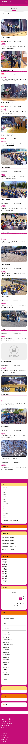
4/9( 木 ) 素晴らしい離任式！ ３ (8, 540)
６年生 (5, 501)
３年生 (5, 494)
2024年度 (5, 563)
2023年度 (5, 564)
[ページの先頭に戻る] (26, 742)
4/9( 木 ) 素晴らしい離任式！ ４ (8, 537)
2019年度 (5, 571)
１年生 (5, 490)
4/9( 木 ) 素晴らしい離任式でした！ (9, 546)
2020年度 (5, 570)
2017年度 (5, 575)
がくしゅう (6, 518)
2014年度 (5, 580)
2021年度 (5, 568)
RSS (6, 704)
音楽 (5, 511)
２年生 (5, 492)
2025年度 (5, 561)
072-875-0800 (8, 723)
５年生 (5, 499)
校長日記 (5, 487)
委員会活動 (6, 506)
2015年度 (5, 578)
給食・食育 (6, 513)
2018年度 (5, 573)
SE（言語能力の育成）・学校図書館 (11, 520)
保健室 (5, 508)
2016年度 (5, 576)
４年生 (5, 497)
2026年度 (5, 559)
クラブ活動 (6, 504)
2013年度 (5, 582)
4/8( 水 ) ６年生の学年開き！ (8, 549)
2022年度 (5, 566)
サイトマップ (5, 727)
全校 (5, 515)
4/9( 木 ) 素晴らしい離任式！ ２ (8, 543)
